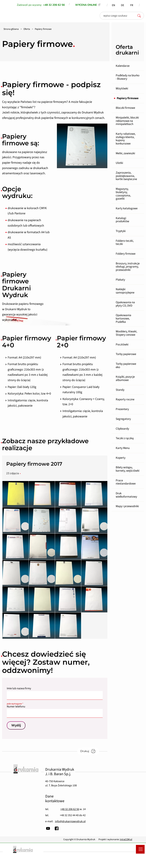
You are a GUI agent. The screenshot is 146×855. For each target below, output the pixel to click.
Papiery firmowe (128, 98)
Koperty (120, 458)
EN (113, 5)
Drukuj (89, 751)
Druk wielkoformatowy (126, 495)
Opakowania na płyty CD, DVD (125, 304)
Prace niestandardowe (126, 482)
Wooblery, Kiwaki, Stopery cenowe (126, 333)
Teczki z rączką (125, 438)
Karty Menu (123, 448)
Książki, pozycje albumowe (125, 378)
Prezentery (122, 409)
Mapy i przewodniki (127, 506)
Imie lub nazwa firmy (19, 688)
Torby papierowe (126, 354)
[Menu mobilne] (140, 849)
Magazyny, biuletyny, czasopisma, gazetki (123, 194)
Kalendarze (122, 66)
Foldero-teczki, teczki (125, 242)
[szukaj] (140, 16)
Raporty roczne (125, 399)
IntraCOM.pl (126, 839)
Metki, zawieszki (125, 153)
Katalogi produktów (122, 220)
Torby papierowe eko (126, 365)
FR (131, 5)
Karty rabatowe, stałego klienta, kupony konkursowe (126, 139)
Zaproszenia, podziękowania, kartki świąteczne (126, 176)
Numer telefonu (55, 705)
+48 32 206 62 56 (69, 809)
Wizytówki (122, 88)
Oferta (26, 29)
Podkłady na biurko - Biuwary (127, 77)
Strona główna (11, 29)
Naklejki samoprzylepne (125, 291)
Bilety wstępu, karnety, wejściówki (127, 469)
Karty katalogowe (126, 208)
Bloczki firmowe (125, 108)
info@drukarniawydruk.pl (70, 821)
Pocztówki (122, 344)
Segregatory (123, 419)
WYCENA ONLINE (86, 5)
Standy (120, 390)
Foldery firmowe (125, 254)
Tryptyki (121, 231)
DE (122, 5)
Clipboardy (122, 429)
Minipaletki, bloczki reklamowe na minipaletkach (127, 121)
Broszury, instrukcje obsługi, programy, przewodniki (128, 266)
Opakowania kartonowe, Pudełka (123, 318)
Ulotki (119, 163)
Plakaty (120, 280)
